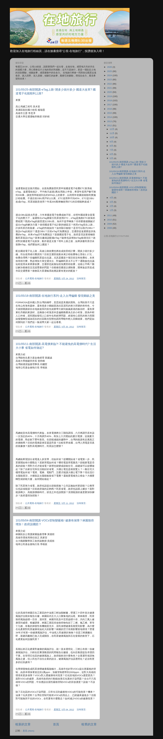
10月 (112, 137)
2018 (110, 100)
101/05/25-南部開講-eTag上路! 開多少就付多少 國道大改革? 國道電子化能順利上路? (128, 164)
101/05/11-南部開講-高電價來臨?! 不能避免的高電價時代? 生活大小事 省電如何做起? (128, 180)
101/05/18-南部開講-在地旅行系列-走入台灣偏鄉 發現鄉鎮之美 (55, 295)
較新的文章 (23, 724)
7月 (112, 150)
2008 (110, 228)
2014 (110, 117)
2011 (110, 215)
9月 (112, 142)
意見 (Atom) (28, 731)
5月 (112, 158)
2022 (110, 84)
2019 (110, 96)
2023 (110, 79)
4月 (112, 197)
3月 (112, 202)
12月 (112, 129)
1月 (112, 210)
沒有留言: (81, 278)
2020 (110, 92)
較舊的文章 (89, 724)
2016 (110, 109)
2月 (112, 206)
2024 (110, 75)
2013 (110, 121)
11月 (112, 133)
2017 (110, 104)
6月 (112, 154)
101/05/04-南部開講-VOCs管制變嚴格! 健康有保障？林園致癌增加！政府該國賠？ (128, 190)
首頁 (56, 724)
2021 (110, 88)
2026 (110, 67)
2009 (110, 224)
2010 (110, 220)
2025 (110, 71)
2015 (110, 113)
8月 (112, 146)
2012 (110, 125)
